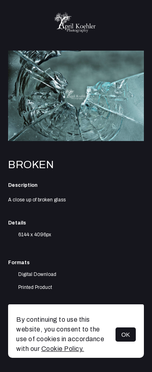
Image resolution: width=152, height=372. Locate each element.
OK (125, 334)
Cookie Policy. (62, 348)
